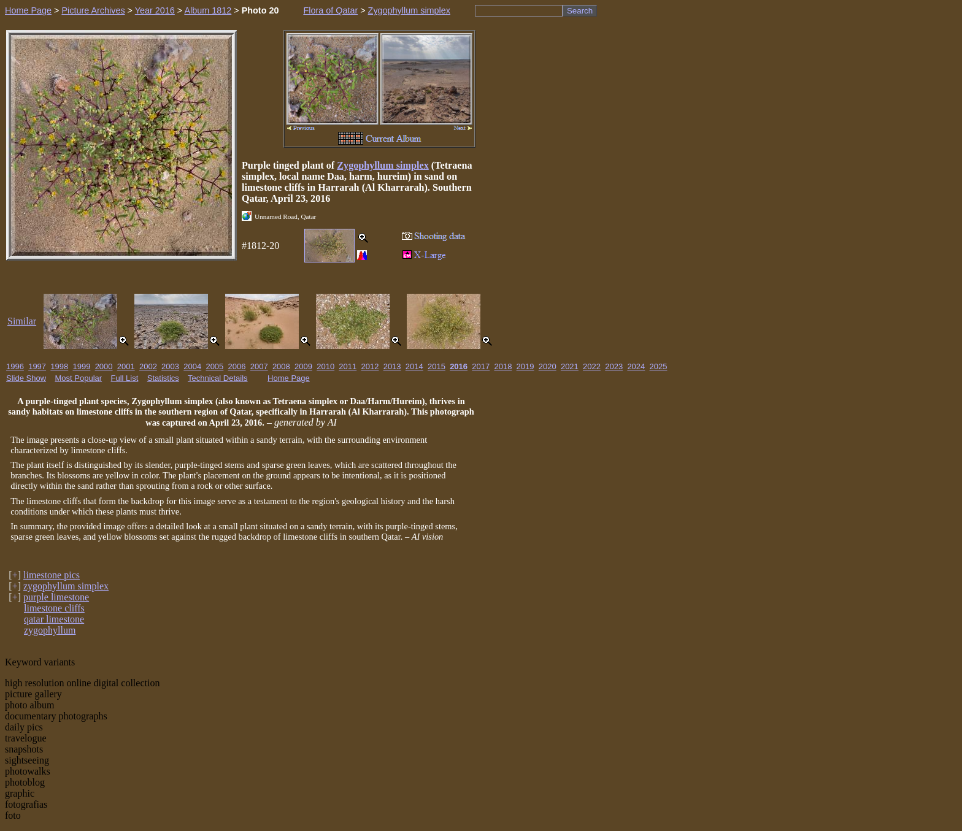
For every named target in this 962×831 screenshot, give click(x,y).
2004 (192, 366)
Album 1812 (207, 10)
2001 (126, 366)
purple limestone (56, 597)
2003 (170, 366)
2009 (303, 366)
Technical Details (218, 378)
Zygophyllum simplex (409, 10)
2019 (525, 366)
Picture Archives (93, 10)
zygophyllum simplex (66, 586)
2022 (592, 366)
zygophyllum (49, 630)
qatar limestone (54, 619)
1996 (15, 366)
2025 (659, 366)
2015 (436, 366)
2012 (370, 366)
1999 (81, 366)
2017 (481, 366)
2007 (259, 366)
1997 (37, 366)
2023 (614, 366)
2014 (414, 366)
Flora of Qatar (330, 10)
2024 (636, 366)
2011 (347, 366)
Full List (125, 378)
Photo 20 (260, 10)
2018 (503, 366)
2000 (104, 366)
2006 (237, 366)
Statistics (163, 378)
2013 (392, 366)
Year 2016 (155, 10)
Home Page (28, 10)
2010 (325, 366)
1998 (59, 366)
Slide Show (26, 378)
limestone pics (51, 575)
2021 (570, 366)
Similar (21, 321)
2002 (148, 366)
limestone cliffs (54, 608)
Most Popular (78, 378)
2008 (281, 366)
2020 (547, 366)
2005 (214, 366)
